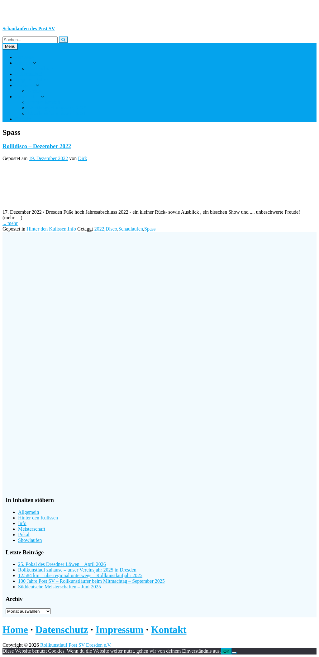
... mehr (10, 223)
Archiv (34, 91)
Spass (149, 228)
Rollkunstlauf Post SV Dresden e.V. (76, 645)
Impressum (120, 629)
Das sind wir (40, 68)
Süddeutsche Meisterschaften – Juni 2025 (59, 586)
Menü (10, 46)
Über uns (24, 63)
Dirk (82, 158)
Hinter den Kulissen (46, 228)
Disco (111, 228)
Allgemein (28, 512)
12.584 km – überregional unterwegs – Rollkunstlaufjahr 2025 (80, 575)
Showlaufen (30, 540)
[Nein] (234, 653)
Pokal (23, 534)
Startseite (24, 57)
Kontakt (23, 119)
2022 (99, 228)
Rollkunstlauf (28, 74)
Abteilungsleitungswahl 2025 (56, 107)
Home (15, 629)
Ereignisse (25, 85)
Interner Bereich (43, 102)
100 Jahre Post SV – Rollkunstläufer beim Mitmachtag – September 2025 (91, 581)
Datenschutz (62, 629)
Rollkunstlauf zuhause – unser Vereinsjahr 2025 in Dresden (77, 569)
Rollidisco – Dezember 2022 (36, 146)
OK (226, 651)
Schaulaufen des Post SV (28, 28)
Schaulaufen (130, 228)
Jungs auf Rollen (32, 79)
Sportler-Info (28, 96)
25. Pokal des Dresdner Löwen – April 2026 (62, 564)
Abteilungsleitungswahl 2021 (56, 113)
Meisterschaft (31, 529)
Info (72, 228)
